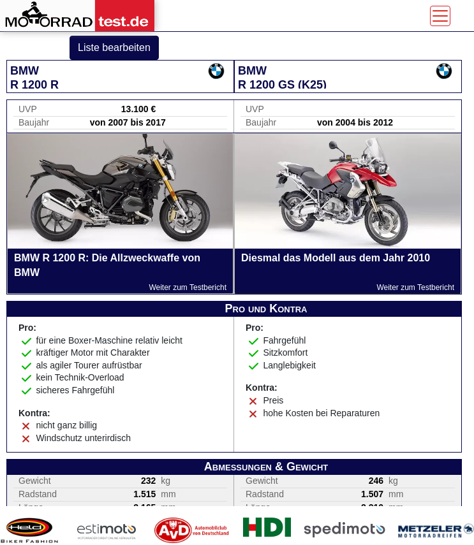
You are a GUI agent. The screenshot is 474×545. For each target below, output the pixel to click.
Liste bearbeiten (114, 47)
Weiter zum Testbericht (187, 287)
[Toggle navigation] (440, 16)
